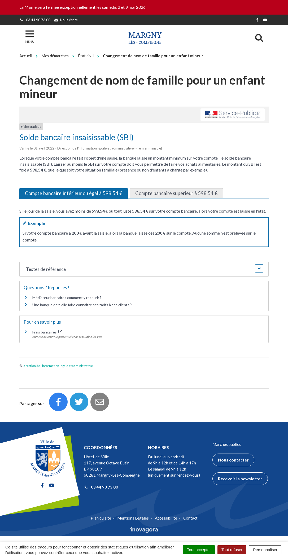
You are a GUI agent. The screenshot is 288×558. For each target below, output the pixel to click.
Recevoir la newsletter (240, 478)
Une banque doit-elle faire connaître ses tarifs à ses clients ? (82, 304)
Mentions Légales (133, 518)
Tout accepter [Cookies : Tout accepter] (199, 549)
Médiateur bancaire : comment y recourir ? (67, 297)
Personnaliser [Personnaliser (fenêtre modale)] (265, 549)
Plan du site (101, 518)
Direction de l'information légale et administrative (58, 366)
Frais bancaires (47, 332)
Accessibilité (166, 518)
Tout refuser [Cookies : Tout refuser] (231, 549)
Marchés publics (226, 444)
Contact (190, 518)
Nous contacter (233, 459)
